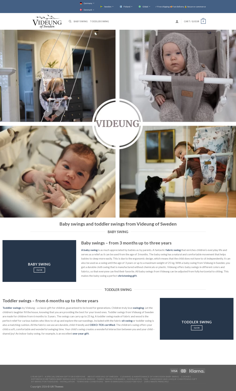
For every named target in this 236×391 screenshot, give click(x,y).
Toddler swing (99, 21)
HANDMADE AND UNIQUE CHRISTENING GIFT (173, 379)
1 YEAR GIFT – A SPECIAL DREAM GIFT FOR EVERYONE (58, 376)
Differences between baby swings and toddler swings (63, 379)
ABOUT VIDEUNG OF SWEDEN (103, 376)
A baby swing (89, 249)
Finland (127, 6)
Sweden (107, 6)
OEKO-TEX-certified (102, 324)
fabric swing (173, 249)
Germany (88, 3)
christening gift (127, 275)
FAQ (146, 379)
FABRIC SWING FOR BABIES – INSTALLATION (119, 379)
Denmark (88, 10)
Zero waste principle (156, 381)
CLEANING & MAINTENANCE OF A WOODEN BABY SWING (149, 376)
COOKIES (186, 376)
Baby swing (81, 21)
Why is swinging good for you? (123, 381)
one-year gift (80, 333)
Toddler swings (12, 307)
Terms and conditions (90, 381)
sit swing (127, 320)
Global (145, 6)
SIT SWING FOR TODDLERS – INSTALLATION (53, 381)
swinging (138, 307)
